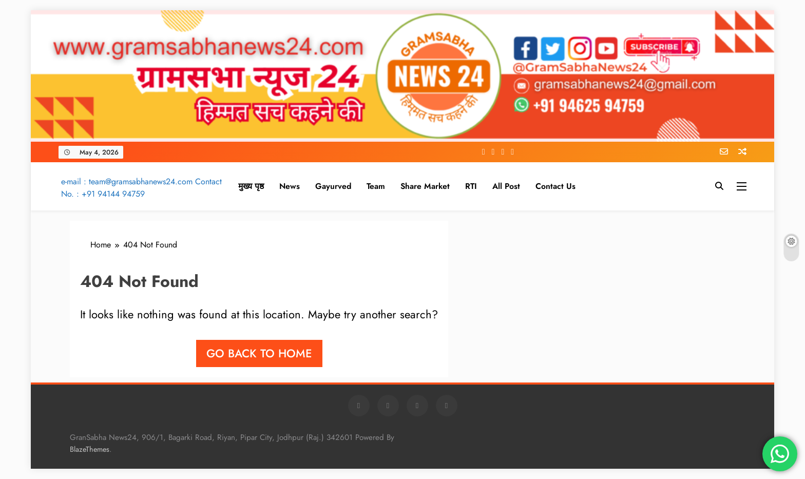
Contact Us (555, 186)
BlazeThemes (89, 449)
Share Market (425, 186)
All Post (506, 186)
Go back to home (259, 353)
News (289, 186)
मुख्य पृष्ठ (251, 186)
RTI (471, 186)
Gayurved (333, 186)
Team (376, 186)
